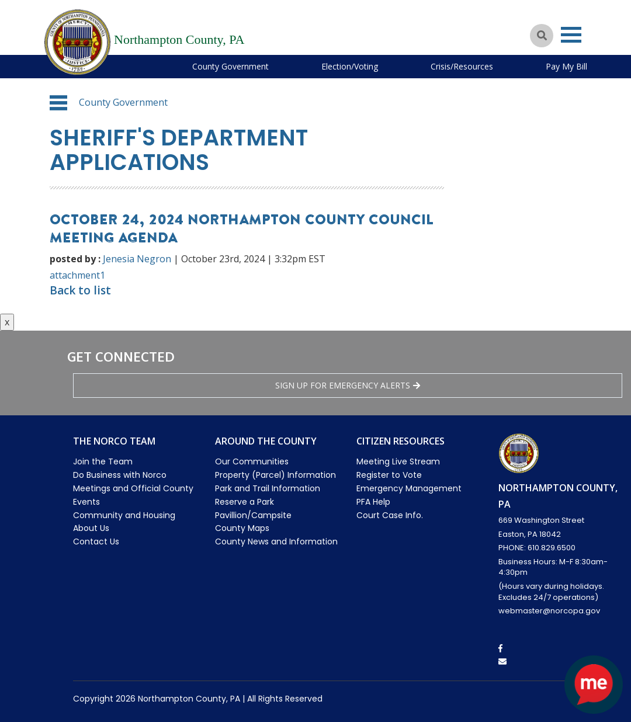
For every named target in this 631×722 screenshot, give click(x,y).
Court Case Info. (389, 515)
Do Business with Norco (120, 475)
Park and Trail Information (267, 488)
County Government (230, 66)
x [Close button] (7, 321)
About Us (91, 528)
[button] (58, 103)
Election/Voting (349, 66)
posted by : (75, 258)
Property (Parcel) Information (275, 475)
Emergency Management (409, 488)
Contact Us (96, 541)
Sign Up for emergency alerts (347, 385)
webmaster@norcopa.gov (549, 610)
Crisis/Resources (462, 66)
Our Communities (252, 461)
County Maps (242, 528)
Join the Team (103, 461)
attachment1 (77, 275)
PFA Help (373, 502)
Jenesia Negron (137, 258)
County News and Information (276, 541)
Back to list (80, 290)
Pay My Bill (566, 66)
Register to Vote (389, 475)
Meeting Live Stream (398, 461)
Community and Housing (124, 515)
